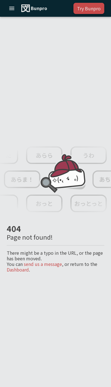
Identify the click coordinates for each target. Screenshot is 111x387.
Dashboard (18, 269)
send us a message (43, 264)
